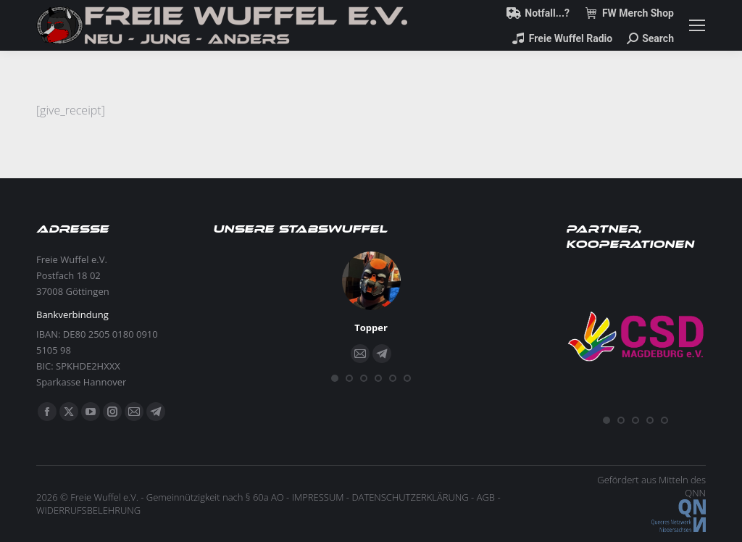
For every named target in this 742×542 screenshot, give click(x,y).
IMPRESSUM (318, 497)
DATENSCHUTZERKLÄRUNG (409, 497)
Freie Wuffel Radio (561, 38)
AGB (486, 497)
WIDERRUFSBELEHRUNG (88, 510)
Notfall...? (538, 13)
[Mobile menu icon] (697, 25)
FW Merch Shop (629, 13)
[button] (334, 378)
